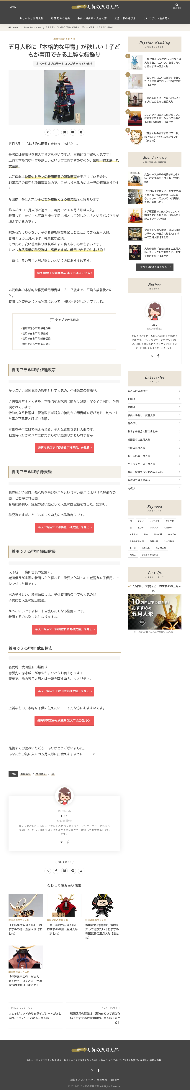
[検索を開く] (177, 6)
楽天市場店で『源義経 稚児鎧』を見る (63, 528)
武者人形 (134, 534)
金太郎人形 (161, 548)
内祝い (131, 488)
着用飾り (41, 775)
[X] (61, 844)
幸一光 (133, 548)
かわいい (154, 528)
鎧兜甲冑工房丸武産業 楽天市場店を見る (63, 273)
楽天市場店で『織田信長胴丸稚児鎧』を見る (64, 630)
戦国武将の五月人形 (64, 39)
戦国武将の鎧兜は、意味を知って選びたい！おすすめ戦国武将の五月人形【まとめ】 (95, 1020)
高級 (146, 534)
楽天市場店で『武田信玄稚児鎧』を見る (63, 692)
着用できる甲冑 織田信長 (37, 339)
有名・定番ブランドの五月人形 (145, 472)
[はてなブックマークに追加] (64, 132)
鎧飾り (131, 407)
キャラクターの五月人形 (141, 464)
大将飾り (168, 528)
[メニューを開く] (13, 6)
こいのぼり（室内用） (156, 18)
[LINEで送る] (73, 132)
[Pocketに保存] (81, 132)
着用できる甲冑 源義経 (35, 334)
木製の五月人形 (136, 448)
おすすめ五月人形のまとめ (143, 431)
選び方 (141, 528)
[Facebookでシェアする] (56, 132)
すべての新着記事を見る (153, 267)
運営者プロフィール (82, 1081)
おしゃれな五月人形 (32, 18)
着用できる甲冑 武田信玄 (37, 344)
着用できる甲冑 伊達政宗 (37, 328)
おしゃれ (170, 521)
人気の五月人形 (90, 1087)
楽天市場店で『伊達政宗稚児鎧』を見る (63, 448)
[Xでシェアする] (48, 132)
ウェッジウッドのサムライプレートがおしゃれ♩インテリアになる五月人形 (35, 1017)
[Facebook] (68, 844)
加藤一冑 (154, 541)
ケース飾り (169, 541)
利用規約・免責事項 (108, 1081)
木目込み (146, 548)
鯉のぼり (133, 423)
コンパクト (155, 521)
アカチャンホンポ (150, 555)
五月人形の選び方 (125, 18)
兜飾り (131, 399)
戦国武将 (25, 775)
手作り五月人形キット (140, 480)
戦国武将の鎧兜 (60, 18)
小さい (141, 521)
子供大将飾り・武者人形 (92, 18)
